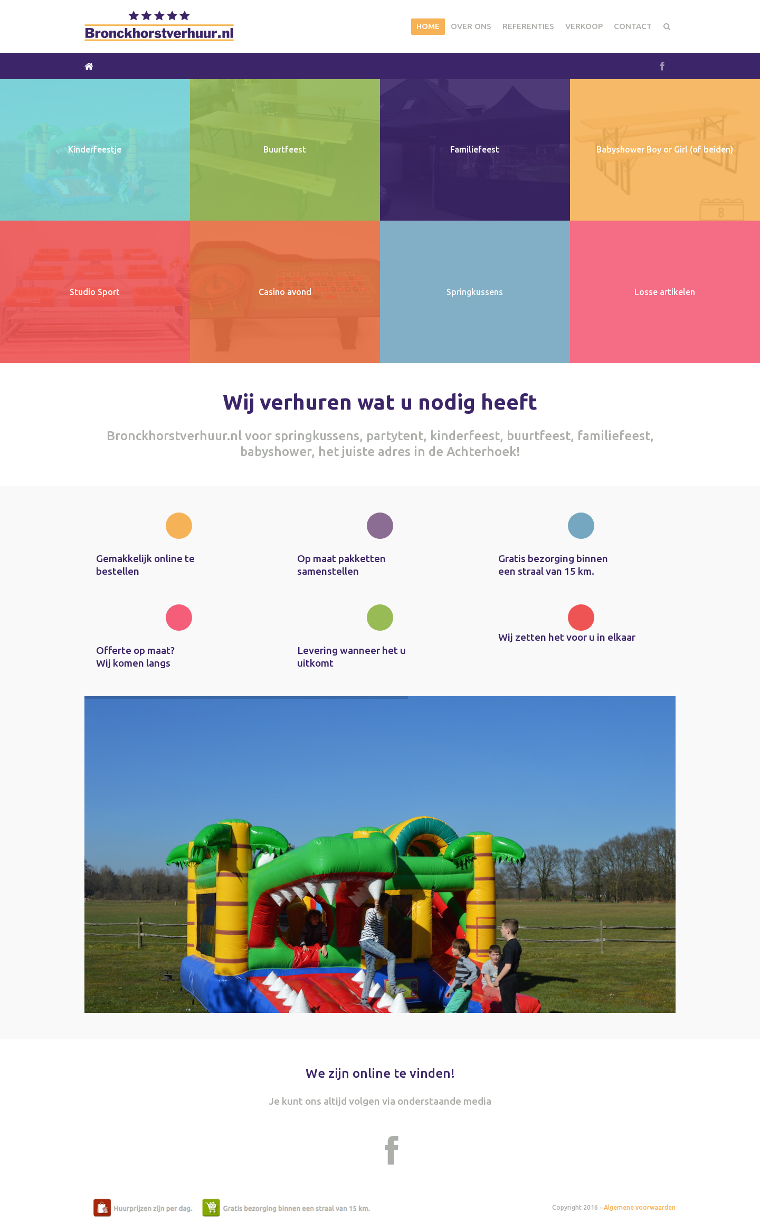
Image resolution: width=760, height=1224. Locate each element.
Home (428, 26)
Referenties (528, 26)
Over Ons (471, 26)
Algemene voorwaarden (640, 1207)
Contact (633, 26)
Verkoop (584, 26)
